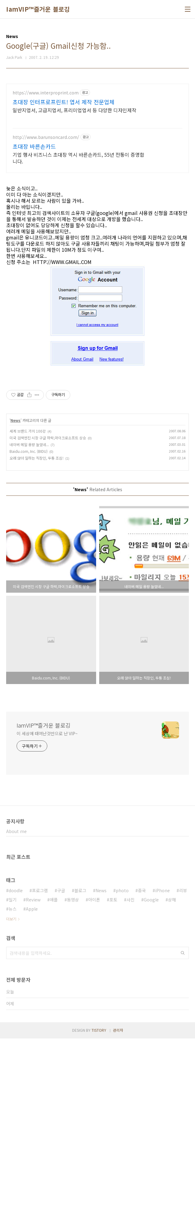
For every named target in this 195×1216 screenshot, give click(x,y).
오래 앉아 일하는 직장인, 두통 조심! (37, 635)
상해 (172, 1077)
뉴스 (13, 1086)
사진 (131, 1077)
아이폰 (94, 1077)
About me (16, 1009)
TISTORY (99, 1207)
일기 (13, 1077)
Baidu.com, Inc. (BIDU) (29, 628)
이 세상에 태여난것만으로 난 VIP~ (47, 911)
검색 (183, 1130)
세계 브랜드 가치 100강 (28, 608)
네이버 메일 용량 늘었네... (29, 622)
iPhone (162, 1068)
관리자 (118, 1207)
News (15, 597)
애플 (54, 1077)
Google (151, 1077)
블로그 (80, 1068)
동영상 (73, 1077)
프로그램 (40, 1068)
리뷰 (183, 1068)
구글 (61, 1068)
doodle (16, 1068)
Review (33, 1077)
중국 (142, 1068)
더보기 (11, 1096)
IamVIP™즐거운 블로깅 (38, 9)
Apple (32, 1086)
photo (122, 1068)
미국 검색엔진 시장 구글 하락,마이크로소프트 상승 (48, 615)
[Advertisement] (97, 127)
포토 (113, 1077)
